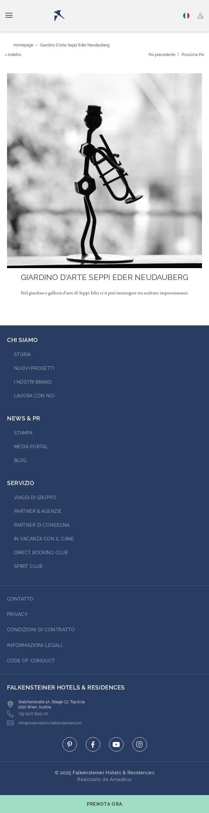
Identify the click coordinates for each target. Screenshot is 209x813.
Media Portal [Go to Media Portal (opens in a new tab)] (31, 446)
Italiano (186, 15)
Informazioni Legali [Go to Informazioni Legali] (35, 645)
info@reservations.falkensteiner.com (44, 723)
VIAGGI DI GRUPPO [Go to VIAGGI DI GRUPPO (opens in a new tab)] (35, 497)
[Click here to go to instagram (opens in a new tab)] (140, 744)
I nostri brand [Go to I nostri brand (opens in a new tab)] (33, 382)
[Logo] (105, 15)
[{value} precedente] (162, 55)
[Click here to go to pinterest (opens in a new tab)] (69, 744)
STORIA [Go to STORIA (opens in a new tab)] (22, 354)
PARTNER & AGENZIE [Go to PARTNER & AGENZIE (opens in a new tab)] (38, 511)
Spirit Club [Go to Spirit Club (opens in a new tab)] (28, 566)
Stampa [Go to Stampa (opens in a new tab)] (23, 432)
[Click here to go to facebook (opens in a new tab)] (93, 744)
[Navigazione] (8, 15)
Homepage (23, 45)
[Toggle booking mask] (104, 804)
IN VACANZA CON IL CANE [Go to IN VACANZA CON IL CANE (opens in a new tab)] (44, 538)
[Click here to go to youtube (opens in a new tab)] (116, 744)
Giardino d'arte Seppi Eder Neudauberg (74, 45)
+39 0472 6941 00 (27, 714)
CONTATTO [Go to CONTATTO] (20, 599)
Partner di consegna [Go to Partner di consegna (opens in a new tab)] (42, 525)
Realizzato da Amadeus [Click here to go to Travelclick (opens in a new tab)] (104, 779)
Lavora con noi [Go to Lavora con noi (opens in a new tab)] (34, 395)
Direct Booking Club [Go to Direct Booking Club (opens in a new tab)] (41, 552)
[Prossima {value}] (193, 55)
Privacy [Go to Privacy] (17, 614)
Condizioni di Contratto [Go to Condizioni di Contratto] (41, 630)
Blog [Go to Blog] (20, 460)
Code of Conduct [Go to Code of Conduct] (31, 661)
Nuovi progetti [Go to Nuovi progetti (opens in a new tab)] (34, 368)
